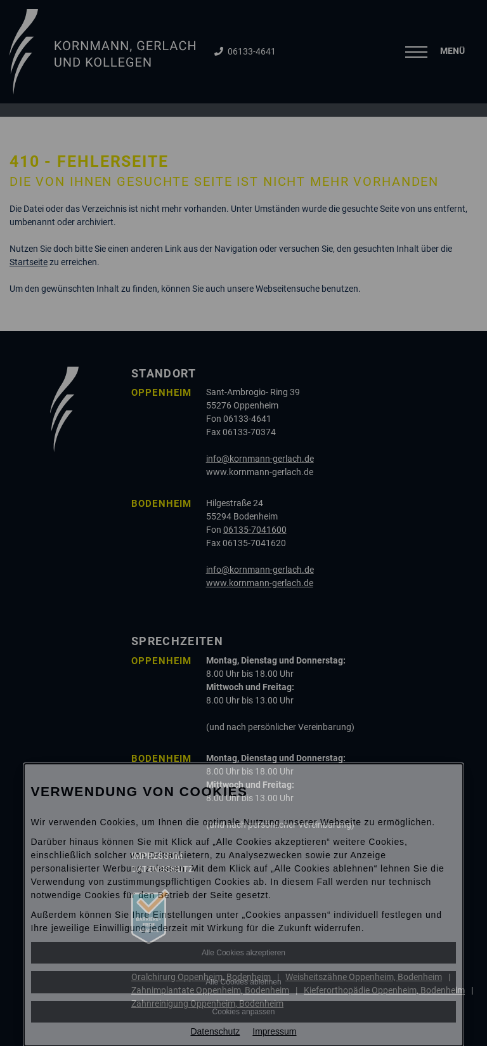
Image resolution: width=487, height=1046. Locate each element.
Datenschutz (215, 1031)
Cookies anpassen (243, 1011)
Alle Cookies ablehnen (243, 981)
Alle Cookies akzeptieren (243, 952)
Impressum (274, 1031)
